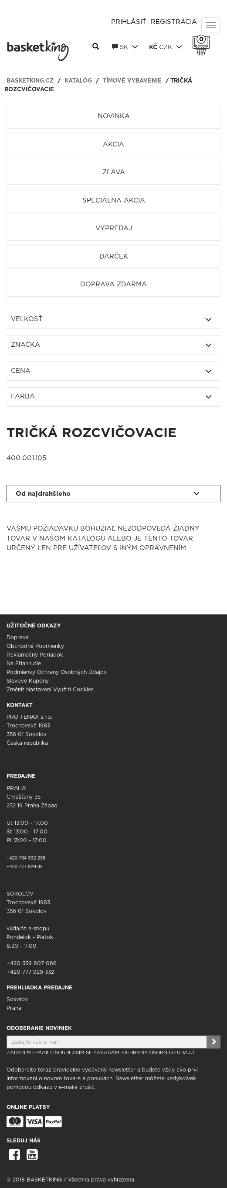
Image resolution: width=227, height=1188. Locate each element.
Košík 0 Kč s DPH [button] (203, 39)
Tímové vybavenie (132, 81)
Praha (14, 1008)
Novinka (114, 116)
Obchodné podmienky (35, 646)
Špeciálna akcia (113, 200)
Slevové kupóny (28, 681)
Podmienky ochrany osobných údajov (57, 672)
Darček (113, 256)
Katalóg (78, 81)
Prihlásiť (128, 22)
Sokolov (17, 999)
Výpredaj (113, 228)
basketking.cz (30, 81)
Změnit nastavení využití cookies (50, 689)
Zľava (113, 172)
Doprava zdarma (113, 284)
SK (125, 46)
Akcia (113, 144)
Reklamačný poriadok (35, 654)
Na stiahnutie (24, 663)
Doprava (18, 637)
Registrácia (174, 22)
